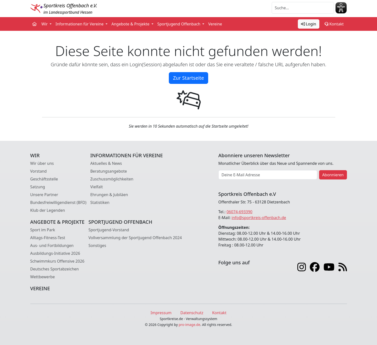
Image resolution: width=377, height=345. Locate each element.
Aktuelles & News (106, 163)
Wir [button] (45, 24)
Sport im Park (42, 230)
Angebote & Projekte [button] (131, 24)
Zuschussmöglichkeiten (111, 179)
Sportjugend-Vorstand (108, 230)
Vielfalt (96, 186)
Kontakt (334, 24)
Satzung (37, 186)
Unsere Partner (44, 194)
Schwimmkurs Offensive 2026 (57, 261)
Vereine (215, 24)
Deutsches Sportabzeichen (54, 269)
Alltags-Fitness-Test (47, 237)
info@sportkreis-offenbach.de (259, 217)
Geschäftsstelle (44, 179)
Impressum (161, 312)
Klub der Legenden (47, 210)
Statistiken (99, 202)
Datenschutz (191, 312)
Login (308, 24)
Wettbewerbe (42, 276)
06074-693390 (239, 211)
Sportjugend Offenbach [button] (179, 24)
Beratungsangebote (108, 171)
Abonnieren (333, 175)
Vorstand (38, 171)
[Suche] (303, 8)
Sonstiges (97, 245)
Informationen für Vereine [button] (80, 24)
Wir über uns (42, 163)
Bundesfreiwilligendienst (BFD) (58, 202)
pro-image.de (189, 324)
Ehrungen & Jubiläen (109, 194)
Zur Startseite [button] (188, 78)
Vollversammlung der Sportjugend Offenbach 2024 (135, 237)
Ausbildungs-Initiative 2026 (55, 253)
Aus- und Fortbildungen (52, 245)
